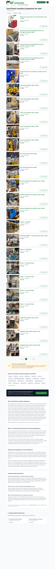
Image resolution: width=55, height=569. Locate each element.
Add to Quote (43, 25)
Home (7, 4)
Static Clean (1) (23, 382)
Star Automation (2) (12, 380)
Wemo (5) (16, 375)
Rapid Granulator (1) (39, 380)
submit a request (40, 504)
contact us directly (30, 366)
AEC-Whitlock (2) (36, 378)
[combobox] (23, 13)
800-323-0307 (33, 504)
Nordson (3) (34, 375)
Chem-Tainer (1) (16, 382)
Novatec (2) (43, 378)
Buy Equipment (13, 4)
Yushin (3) (39, 375)
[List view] (14, 13)
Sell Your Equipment (41, 392)
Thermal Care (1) (21, 380)
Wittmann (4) (27, 375)
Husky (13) (10, 375)
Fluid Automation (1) (29, 380)
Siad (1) (9, 382)
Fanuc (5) (21, 375)
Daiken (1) (43, 382)
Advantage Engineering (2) (19, 378)
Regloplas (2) (28, 378)
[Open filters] (9, 13)
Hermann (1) (30, 382)
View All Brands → (11, 384)
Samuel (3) (10, 378)
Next (34, 358)
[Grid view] (16, 13)
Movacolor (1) (37, 382)
